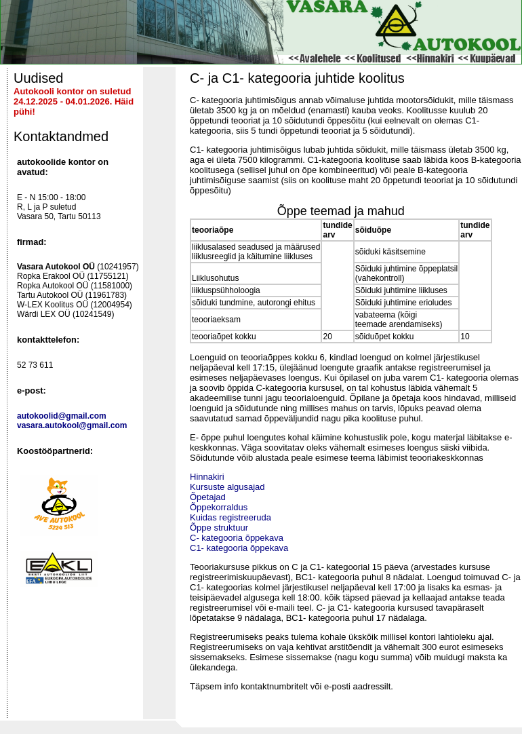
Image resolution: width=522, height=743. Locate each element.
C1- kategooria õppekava (239, 548)
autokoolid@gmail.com (61, 416)
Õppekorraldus (218, 507)
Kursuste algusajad (227, 487)
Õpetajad (208, 497)
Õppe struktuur (219, 527)
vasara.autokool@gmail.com (72, 425)
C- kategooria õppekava (236, 538)
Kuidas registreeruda (230, 517)
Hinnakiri (207, 477)
